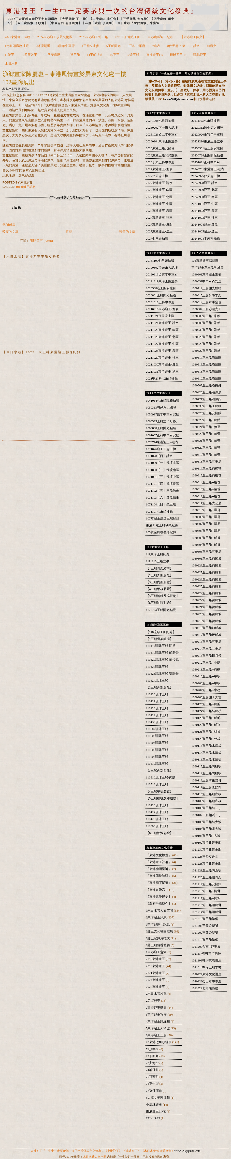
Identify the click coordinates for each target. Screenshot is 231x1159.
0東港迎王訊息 (26, 187)
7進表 (156, 46)
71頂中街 (152, 1049)
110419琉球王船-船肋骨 (162, 653)
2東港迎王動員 (157, 1007)
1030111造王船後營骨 (206, 787)
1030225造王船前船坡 (206, 586)
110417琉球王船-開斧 (160, 646)
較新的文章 (10, 231)
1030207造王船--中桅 (205, 690)
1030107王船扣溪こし (206, 815)
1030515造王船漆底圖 (206, 364)
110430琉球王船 (157, 722)
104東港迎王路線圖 (204, 260)
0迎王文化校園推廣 (160, 931)
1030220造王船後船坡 (206, 614)
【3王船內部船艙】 (159, 582)
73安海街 (152, 1063)
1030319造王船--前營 (205, 455)
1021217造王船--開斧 (205, 898)
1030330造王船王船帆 (206, 406)
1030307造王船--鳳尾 (205, 524)
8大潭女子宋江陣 (158, 1097)
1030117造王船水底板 (206, 752)
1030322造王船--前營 (205, 434)
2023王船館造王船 (127, 37)
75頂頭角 (152, 1077)
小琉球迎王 (154, 1104)
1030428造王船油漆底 (206, 392)
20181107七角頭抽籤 (160, 260)
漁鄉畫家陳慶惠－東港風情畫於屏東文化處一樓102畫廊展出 (64, 78)
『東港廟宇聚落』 (159, 882)
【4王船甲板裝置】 (159, 589)
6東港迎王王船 (157, 1035)
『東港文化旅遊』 (159, 855)
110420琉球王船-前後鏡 (162, 659)
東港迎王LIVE (156, 1111)
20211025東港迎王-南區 (162, 330)
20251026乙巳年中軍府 (162, 134)
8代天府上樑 (176, 46)
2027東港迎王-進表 (159, 169)
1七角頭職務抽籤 (17, 46)
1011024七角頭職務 (204, 988)
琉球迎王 (199, 55)
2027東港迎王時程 (17, 37)
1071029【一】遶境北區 (162, 463)
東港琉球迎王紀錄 (160, 37)
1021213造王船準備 (204, 919)
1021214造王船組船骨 (206, 912)
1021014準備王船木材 (206, 967)
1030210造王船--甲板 (205, 676)
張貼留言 (8, 224)
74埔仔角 (152, 1070)
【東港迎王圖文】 (193, 37)
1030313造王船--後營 (205, 489)
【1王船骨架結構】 (159, 568)
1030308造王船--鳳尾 (205, 517)
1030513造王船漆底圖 (206, 371)
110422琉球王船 (157, 667)
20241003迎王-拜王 (204, 217)
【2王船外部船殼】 (159, 575)
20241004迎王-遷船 (204, 224)
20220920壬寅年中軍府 (207, 134)
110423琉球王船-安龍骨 (162, 673)
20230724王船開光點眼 (207, 155)
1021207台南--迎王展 (205, 946)
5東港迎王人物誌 (158, 1028)
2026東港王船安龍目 (160, 148)
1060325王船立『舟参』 (162, 421)
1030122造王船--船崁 (205, 725)
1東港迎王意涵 (157, 952)
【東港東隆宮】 (157, 890)
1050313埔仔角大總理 (161, 407)
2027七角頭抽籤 (157, 238)
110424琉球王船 (157, 680)
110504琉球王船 (157, 743)
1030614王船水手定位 (206, 302)
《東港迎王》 (113, 1151)
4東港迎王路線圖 (158, 1021)
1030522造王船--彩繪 (205, 350)
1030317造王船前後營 (206, 468)
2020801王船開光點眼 (161, 295)
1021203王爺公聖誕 (204, 926)
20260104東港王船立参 (162, 141)
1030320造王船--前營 (205, 447)
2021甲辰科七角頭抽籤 (162, 378)
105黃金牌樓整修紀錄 (161, 532)
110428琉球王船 (157, 708)
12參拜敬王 (29, 55)
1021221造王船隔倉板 (206, 870)
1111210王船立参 (157, 561)
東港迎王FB (154, 55)
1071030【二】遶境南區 (162, 470)
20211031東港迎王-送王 (162, 371)
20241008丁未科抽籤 (205, 238)
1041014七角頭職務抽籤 (162, 400)
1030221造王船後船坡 (206, 607)
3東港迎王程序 (157, 1014)
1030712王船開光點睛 (206, 288)
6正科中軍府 (136, 46)
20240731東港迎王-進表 (207, 169)
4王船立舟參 (90, 46)
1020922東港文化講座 (206, 974)
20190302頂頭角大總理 (162, 267)
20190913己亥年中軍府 (162, 274)
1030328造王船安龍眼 (206, 413)
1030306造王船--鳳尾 (205, 531)
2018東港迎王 (156, 966)
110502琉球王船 (157, 729)
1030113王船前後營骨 (206, 780)
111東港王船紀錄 (158, 554)
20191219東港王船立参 (162, 281)
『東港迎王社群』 (159, 862)
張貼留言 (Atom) (41, 241)
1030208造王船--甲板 (205, 683)
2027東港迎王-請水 (159, 183)
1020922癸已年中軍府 (206, 981)
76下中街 (152, 1083)
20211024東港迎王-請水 (162, 323)
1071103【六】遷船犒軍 (162, 497)
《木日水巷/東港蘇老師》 (157, 1151)
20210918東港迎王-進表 (162, 309)
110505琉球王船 (157, 750)
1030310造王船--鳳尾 (205, 510)
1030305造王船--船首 (205, 538)
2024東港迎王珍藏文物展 (54, 37)
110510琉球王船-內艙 (160, 777)
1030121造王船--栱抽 (205, 731)
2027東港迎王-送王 (159, 231)
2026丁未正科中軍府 (160, 162)
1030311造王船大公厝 (206, 503)
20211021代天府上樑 (160, 316)
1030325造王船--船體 (205, 420)
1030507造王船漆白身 (206, 385)
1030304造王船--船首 (205, 545)
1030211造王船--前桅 (205, 669)
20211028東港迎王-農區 (162, 350)
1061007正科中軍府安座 (162, 435)
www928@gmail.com (178, 99)
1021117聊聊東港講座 (206, 953)
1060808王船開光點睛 (161, 428)
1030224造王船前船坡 (206, 593)
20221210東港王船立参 (207, 141)
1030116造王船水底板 (206, 759)
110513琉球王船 (157, 784)
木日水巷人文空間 (94, 1157)
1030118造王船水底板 (206, 745)
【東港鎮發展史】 (159, 897)
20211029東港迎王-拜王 (162, 357)
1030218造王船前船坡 (206, 628)
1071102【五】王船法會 (162, 490)
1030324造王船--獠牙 (205, 427)
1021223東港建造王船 (206, 863)
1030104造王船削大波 (206, 829)
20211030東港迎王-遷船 (162, 364)
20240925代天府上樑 (205, 176)
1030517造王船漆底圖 (206, 357)
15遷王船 (73, 55)
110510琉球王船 (157, 763)
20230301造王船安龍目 (207, 148)
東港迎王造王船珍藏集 (207, 267)
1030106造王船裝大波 (206, 822)
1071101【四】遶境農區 (162, 484)
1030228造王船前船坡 (206, 565)
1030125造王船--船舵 (205, 704)
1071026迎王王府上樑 (161, 449)
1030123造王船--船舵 (205, 718)
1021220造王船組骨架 (206, 877)
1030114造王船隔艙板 (206, 773)
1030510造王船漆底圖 (206, 378)
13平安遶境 (52, 55)
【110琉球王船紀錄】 (161, 632)
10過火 (212, 46)
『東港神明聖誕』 (159, 869)
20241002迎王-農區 (204, 211)
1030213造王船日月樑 (206, 655)
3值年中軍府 (66, 46)
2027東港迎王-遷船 (159, 224)
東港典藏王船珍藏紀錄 (162, 525)
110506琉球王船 (157, 757)
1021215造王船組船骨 (206, 905)
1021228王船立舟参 (204, 856)
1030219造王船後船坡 (206, 621)
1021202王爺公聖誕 (204, 932)
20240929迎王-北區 (204, 190)
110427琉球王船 (157, 701)
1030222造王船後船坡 (206, 600)
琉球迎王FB (178, 55)
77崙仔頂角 (154, 1091)
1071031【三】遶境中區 (162, 477)
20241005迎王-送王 (204, 231)
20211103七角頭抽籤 (205, 120)
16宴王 (114, 55)
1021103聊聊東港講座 (206, 960)
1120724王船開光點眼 (161, 610)
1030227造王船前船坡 (206, 572)
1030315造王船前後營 (206, 475)
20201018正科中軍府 (160, 302)
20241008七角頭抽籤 (160, 120)
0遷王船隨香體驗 (158, 945)
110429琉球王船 (157, 715)
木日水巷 (11, 63)
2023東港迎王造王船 (93, 37)
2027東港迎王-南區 (159, 190)
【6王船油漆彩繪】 (159, 603)
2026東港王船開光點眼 (162, 155)
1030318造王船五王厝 (206, 461)
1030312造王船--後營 (205, 496)
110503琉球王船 (157, 736)
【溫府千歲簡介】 (159, 903)
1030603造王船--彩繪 (205, 323)
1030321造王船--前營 (205, 440)
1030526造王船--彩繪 (205, 344)
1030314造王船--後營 (205, 482)
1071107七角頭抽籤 (159, 511)
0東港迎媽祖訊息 (158, 924)
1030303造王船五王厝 (206, 551)
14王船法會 (95, 55)
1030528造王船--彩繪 (205, 337)
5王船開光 (113, 46)
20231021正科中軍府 (205, 162)
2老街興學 (153, 1000)
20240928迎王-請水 (204, 183)
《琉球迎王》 (131, 1151)
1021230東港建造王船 (206, 849)
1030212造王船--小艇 (205, 662)
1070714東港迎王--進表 (162, 442)
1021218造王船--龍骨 (205, 891)
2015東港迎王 (156, 959)
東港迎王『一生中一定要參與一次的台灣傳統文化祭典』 (102, 11)
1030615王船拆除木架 (206, 295)
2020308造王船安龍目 (161, 288)
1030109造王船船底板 (206, 801)
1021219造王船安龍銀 (206, 884)
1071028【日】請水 (159, 456)
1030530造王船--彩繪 (205, 330)
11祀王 (9, 55)
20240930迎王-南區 (204, 197)
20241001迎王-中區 (204, 204)
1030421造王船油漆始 (206, 399)
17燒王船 (132, 55)
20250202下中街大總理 (162, 127)
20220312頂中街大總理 (207, 127)
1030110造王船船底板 (206, 794)
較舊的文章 (127, 231)
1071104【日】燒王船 (161, 504)
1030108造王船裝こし (206, 808)
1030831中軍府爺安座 (206, 281)
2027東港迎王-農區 (159, 211)
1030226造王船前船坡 (206, 579)
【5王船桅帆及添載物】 (162, 596)
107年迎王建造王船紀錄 (162, 518)
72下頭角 (152, 1056)
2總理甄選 (43, 46)
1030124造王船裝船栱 (206, 711)
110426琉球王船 (157, 694)
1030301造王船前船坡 (206, 558)
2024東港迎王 (156, 980)
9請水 (196, 46)
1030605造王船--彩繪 (205, 316)
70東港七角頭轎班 (159, 1042)
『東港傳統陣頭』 (159, 876)
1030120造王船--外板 (205, 739)
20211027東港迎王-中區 (162, 344)
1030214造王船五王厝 (206, 648)
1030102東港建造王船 (206, 842)
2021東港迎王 (156, 973)
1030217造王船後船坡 (206, 635)
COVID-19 (153, 1118)
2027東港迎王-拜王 (159, 217)
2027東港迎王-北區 (159, 197)
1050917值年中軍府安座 (162, 414)
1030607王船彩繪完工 (206, 309)
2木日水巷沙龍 (157, 993)
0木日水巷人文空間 (160, 910)
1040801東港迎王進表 (206, 274)
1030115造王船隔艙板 (206, 766)
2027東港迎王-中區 (159, 204)
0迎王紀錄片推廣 (158, 938)
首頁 (69, 231)
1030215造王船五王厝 (206, 641)
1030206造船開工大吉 (206, 697)
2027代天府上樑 (157, 176)
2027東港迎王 (156, 987)
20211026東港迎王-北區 (162, 337)
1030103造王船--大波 (205, 836)
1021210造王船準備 (204, 940)
